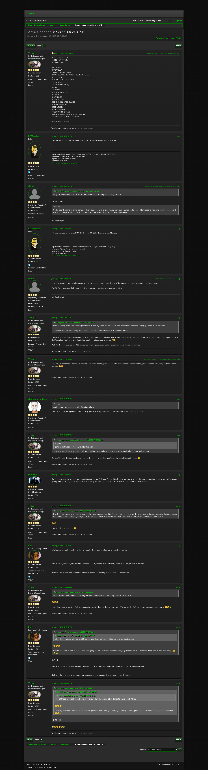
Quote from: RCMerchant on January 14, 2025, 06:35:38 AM (77, 191)
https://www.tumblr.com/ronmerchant (65, 163)
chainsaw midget (37, 399)
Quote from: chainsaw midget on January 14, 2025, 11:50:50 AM (79, 440)
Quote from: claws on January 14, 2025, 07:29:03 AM (74, 323)
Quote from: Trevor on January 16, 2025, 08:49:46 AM (75, 632)
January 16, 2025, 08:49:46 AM (61, 587)
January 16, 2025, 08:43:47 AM (61, 546)
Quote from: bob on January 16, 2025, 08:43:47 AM (74, 592)
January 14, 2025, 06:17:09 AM (64, 53)
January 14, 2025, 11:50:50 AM (61, 399)
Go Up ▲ (178, 765)
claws (31, 186)
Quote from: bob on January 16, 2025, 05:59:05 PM (74, 688)
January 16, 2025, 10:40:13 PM (61, 683)
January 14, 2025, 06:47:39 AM (61, 186)
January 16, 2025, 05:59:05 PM (61, 627)
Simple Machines (45, 764)
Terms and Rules (167, 765)
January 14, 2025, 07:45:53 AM (61, 318)
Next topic (176, 38)
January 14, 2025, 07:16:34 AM (61, 229)
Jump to (143, 749)
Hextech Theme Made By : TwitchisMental (41, 767)
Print (178, 45)
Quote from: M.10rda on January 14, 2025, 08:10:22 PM (75, 511)
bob (30, 545)
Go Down (31, 45)
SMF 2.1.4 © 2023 (33, 764)
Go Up (29, 740)
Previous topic (162, 38)
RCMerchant (34, 136)
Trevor (31, 53)
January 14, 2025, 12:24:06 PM (61, 435)
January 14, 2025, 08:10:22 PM (61, 475)
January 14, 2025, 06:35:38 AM (61, 136)
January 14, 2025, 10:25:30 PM (61, 506)
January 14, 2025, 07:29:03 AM (61, 279)
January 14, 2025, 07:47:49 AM (61, 359)
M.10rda (32, 474)
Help (158, 765)
